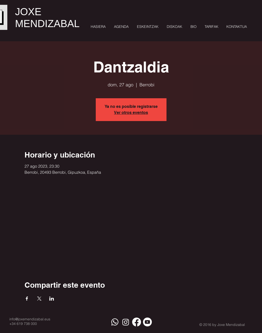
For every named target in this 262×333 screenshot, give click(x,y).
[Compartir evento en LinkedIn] (51, 299)
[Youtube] (147, 322)
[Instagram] (125, 322)
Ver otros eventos (131, 112)
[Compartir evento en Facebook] (27, 299)
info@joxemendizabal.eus (29, 319)
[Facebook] (136, 322)
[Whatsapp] (114, 322)
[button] (147, 26)
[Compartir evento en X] (39, 299)
